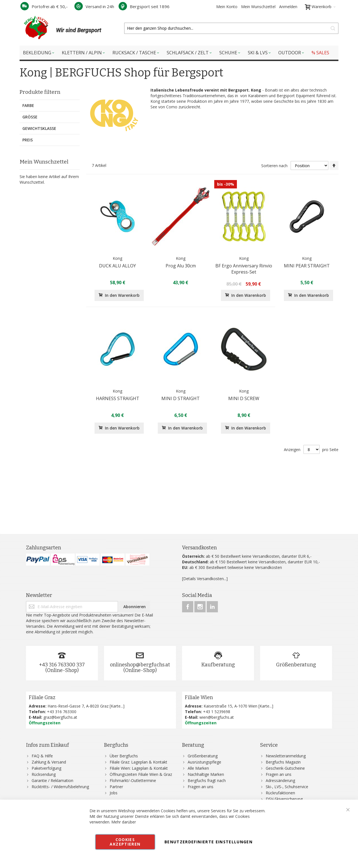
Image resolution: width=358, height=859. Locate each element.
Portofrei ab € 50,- (44, 6)
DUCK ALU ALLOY (117, 266)
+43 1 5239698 (216, 711)
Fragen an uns (200, 786)
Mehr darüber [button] (123, 822)
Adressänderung (280, 780)
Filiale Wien (199, 697)
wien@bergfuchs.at (216, 717)
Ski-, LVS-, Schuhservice (287, 786)
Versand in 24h (94, 6)
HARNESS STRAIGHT (117, 398)
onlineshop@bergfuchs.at (140, 665)
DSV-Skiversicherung (284, 799)
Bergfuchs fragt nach (207, 780)
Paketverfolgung (46, 768)
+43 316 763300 (61, 711)
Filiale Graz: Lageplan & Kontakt (138, 762)
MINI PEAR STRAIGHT (307, 266)
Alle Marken (198, 768)
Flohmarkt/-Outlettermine (133, 780)
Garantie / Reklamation (52, 780)
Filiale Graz (42, 697)
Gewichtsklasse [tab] (39, 128)
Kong (117, 258)
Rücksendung (44, 774)
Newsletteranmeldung (286, 755)
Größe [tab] (29, 117)
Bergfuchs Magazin (283, 762)
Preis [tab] (27, 140)
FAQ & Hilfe (42, 755)
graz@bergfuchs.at (60, 717)
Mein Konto (226, 6)
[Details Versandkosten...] (205, 578)
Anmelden (288, 6)
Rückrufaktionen (280, 792)
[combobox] (231, 28)
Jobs (113, 792)
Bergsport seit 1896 (144, 6)
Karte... (117, 706)
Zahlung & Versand (49, 762)
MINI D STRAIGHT (180, 398)
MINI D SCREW (243, 398)
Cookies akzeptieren (125, 842)
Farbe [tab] (28, 105)
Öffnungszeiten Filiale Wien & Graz (141, 774)
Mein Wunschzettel (258, 6)
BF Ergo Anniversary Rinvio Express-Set (243, 269)
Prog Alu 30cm (181, 266)
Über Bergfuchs (124, 755)
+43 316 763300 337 (62, 665)
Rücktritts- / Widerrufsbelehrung (60, 786)
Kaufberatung (218, 665)
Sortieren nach (274, 165)
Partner (116, 786)
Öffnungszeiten (44, 722)
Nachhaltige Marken (206, 774)
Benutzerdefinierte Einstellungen (208, 841)
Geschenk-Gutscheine (285, 768)
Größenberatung (296, 665)
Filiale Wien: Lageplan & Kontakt (139, 768)
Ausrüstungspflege (204, 762)
